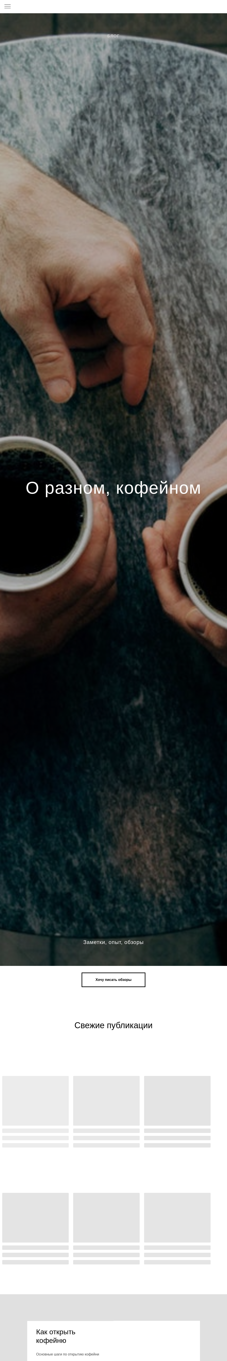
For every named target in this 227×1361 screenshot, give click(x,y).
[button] (113, 979)
